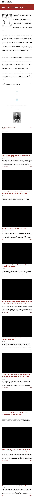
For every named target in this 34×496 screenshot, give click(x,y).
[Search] (29, 1)
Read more (31, 166)
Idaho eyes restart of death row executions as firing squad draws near (15, 265)
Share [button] (30, 127)
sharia (14, 127)
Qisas (12, 127)
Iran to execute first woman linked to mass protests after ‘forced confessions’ (15, 413)
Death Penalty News (6, 1)
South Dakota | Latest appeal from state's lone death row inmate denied (16, 156)
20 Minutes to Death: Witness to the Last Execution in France (14, 229)
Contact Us (23, 93)
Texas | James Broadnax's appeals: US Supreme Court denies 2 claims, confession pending (16, 450)
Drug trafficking (6, 127)
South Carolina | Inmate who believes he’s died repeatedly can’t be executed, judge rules (16, 192)
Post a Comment (6, 166)
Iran (8, 127)
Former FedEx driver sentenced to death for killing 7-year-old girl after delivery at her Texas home (17, 302)
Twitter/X (11, 93)
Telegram (18, 93)
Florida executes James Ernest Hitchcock (14, 486)
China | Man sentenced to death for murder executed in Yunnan (15, 338)
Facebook (15, 93)
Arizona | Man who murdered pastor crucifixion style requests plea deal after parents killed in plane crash (16, 376)
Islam (10, 127)
